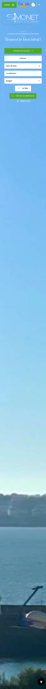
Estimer (23, 58)
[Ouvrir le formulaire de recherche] (23, 88)
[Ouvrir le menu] (9, 5)
